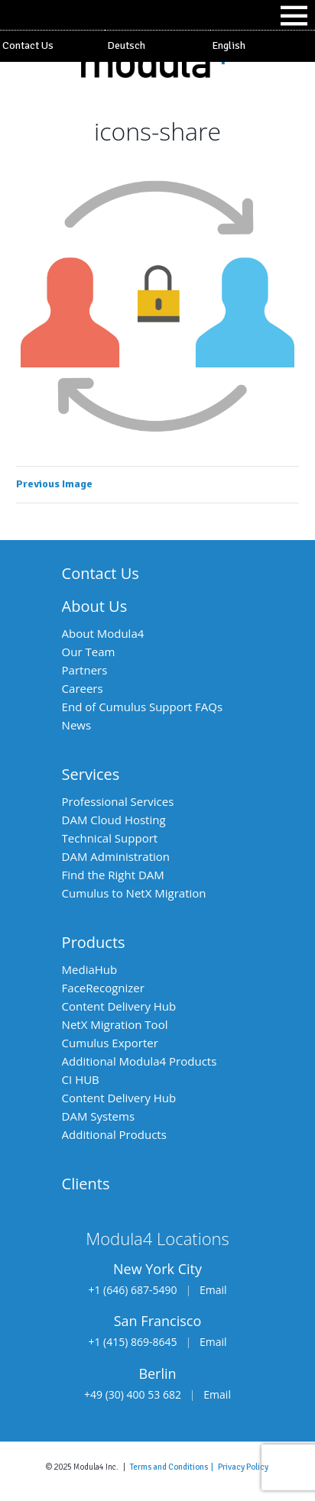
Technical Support (110, 838)
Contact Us (28, 45)
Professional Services (118, 801)
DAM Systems (98, 1116)
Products (93, 942)
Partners (85, 670)
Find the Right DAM (113, 874)
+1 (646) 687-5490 (132, 1290)
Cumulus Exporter (110, 1042)
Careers (82, 688)
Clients (86, 1183)
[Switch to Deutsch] (157, 46)
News (77, 725)
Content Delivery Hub (119, 1006)
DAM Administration (116, 856)
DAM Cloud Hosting (114, 819)
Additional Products (114, 1134)
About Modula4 (103, 633)
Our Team (88, 651)
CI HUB (80, 1079)
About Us (95, 606)
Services (91, 774)
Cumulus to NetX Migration (134, 893)
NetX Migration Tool (115, 1024)
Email (213, 1290)
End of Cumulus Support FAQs (142, 706)
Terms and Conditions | (174, 1466)
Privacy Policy (243, 1466)
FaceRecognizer (103, 987)
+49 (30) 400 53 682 (132, 1394)
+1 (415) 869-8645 (132, 1341)
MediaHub (90, 969)
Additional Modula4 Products (139, 1061)
